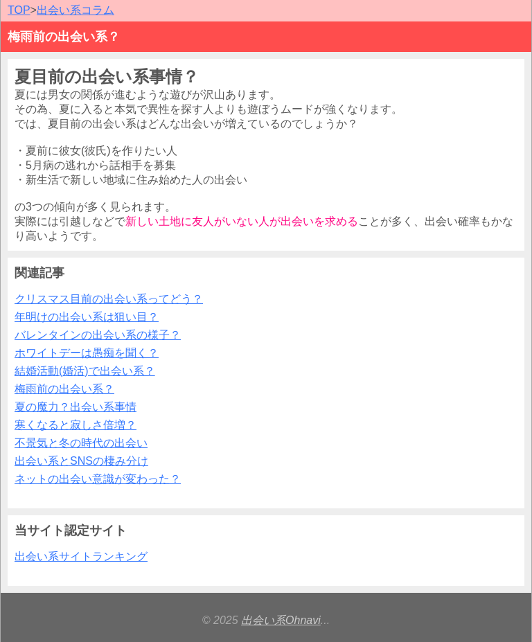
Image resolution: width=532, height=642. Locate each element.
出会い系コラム (75, 10)
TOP (19, 10)
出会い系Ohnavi (281, 620)
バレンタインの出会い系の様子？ (98, 335)
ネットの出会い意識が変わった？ (98, 479)
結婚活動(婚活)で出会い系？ (85, 371)
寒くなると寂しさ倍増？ (75, 425)
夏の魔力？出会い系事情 (75, 407)
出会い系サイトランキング (81, 556)
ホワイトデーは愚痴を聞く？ (87, 353)
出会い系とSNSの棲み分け (81, 461)
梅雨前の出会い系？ (64, 389)
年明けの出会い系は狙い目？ (87, 317)
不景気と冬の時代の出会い (81, 443)
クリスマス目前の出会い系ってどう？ (109, 299)
